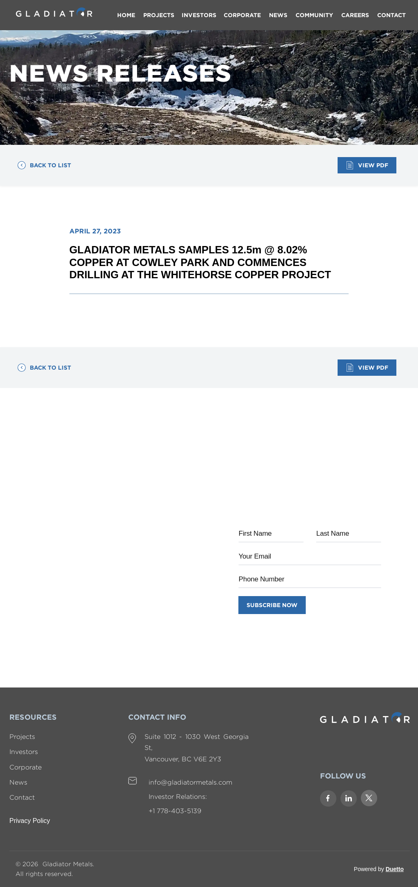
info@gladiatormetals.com (190, 782)
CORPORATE (242, 15)
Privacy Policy (29, 820)
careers (355, 15)
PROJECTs (158, 15)
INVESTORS (199, 15)
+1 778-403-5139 (175, 810)
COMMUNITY (314, 15)
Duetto (395, 869)
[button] (199, 15)
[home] (54, 8)
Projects (22, 736)
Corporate (25, 767)
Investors (23, 751)
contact (391, 15)
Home (126, 15)
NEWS (278, 15)
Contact (22, 797)
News (18, 782)
